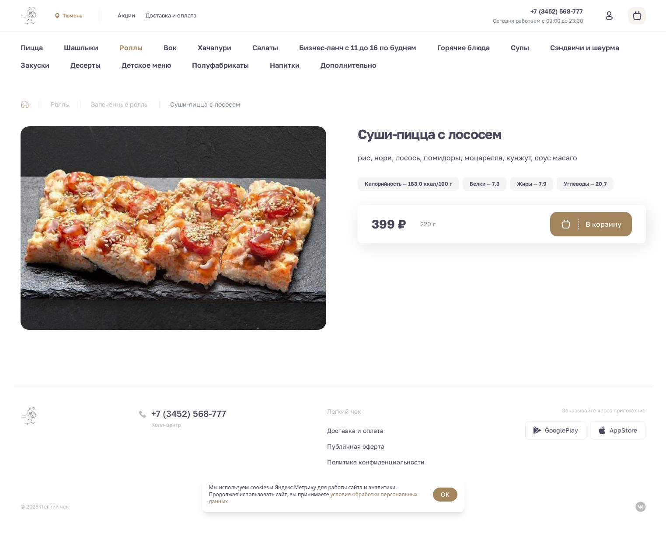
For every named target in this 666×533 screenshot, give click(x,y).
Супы (520, 47)
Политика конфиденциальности (376, 462)
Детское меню (146, 65)
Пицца (32, 47)
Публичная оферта (355, 446)
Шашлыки (81, 47)
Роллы (131, 47)
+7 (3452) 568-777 (188, 413)
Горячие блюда (463, 47)
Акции (126, 15)
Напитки (285, 65)
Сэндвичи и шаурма (584, 47)
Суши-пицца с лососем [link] (205, 104)
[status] (333, 494)
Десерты (85, 65)
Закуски (35, 65)
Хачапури (214, 47)
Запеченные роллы (120, 104)
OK (445, 494)
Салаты (265, 47)
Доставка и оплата (171, 15)
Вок (170, 47)
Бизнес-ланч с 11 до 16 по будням (357, 47)
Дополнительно (349, 65)
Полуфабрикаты (220, 65)
